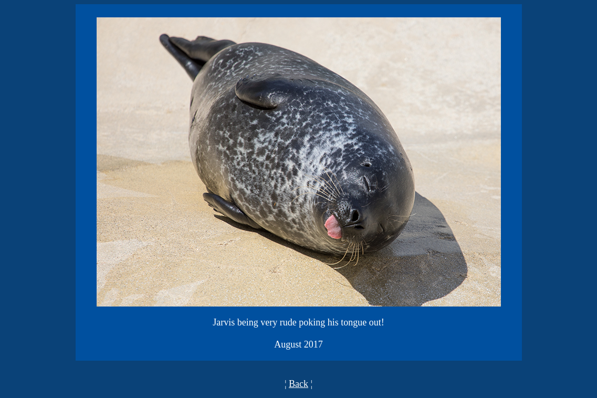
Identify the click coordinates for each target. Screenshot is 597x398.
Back (298, 384)
